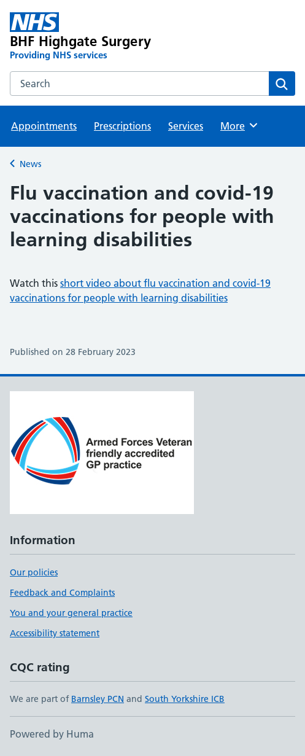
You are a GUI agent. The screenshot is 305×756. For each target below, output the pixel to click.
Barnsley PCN (97, 698)
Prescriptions (122, 126)
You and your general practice (71, 612)
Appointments (44, 126)
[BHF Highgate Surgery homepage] (95, 36)
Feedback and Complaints (62, 592)
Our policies (34, 572)
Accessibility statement (54, 633)
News (30, 164)
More (239, 125)
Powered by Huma (52, 734)
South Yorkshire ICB (185, 698)
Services (185, 126)
